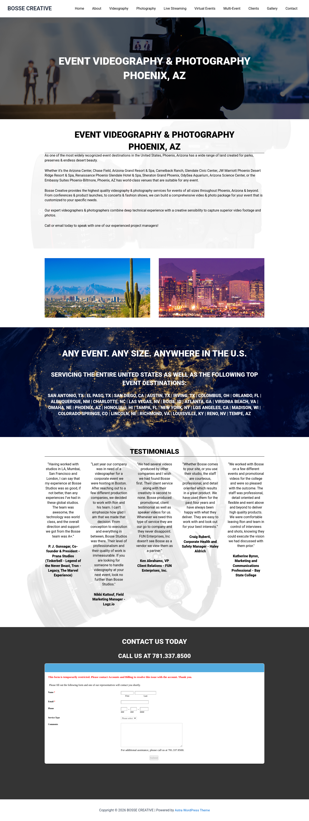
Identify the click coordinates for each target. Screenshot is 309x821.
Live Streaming (181, 8)
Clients (256, 8)
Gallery (274, 8)
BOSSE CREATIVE (30, 8)
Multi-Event (235, 8)
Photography (153, 8)
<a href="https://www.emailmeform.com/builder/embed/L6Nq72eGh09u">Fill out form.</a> (154, 725)
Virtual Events (210, 8)
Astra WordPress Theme (192, 810)
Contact (292, 8)
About (106, 8)
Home (90, 8)
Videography (127, 8)
